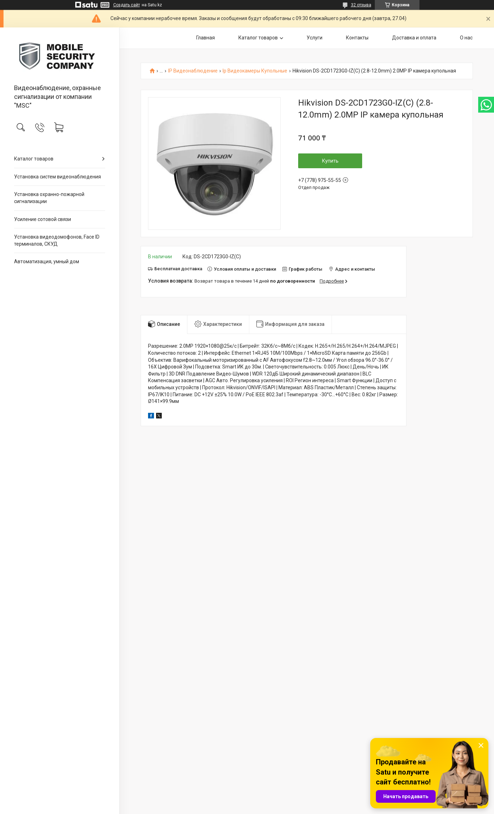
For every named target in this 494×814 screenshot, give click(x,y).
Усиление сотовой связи (42, 219)
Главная (205, 37)
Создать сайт (126, 4)
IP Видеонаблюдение (193, 71)
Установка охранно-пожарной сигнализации (49, 197)
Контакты (357, 37)
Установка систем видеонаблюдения (57, 176)
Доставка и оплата (414, 37)
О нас (466, 37)
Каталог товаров (33, 159)
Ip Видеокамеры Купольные (255, 71)
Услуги (314, 37)
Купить (330, 161)
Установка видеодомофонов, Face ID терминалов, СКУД (57, 240)
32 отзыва (361, 4)
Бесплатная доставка (178, 268)
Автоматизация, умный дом (46, 261)
